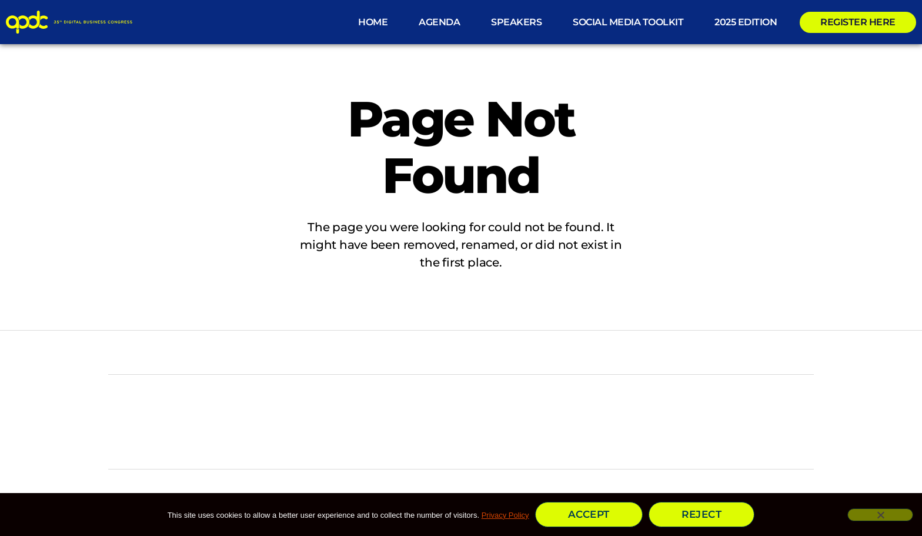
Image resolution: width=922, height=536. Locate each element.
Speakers (516, 22)
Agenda (439, 22)
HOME (372, 22)
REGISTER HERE (858, 22)
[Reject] (880, 514)
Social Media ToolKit (628, 22)
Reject (701, 514)
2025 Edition (745, 22)
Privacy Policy (505, 515)
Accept (589, 514)
